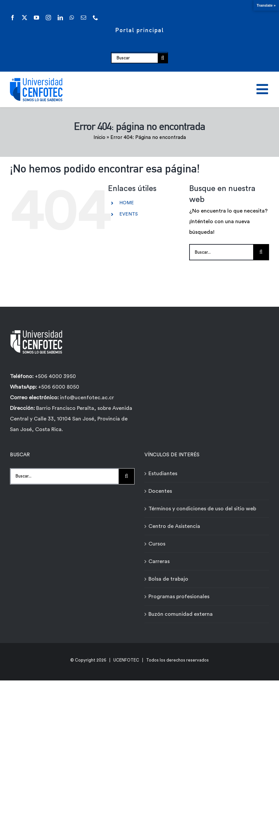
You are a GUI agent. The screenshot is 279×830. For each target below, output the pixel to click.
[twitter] (24, 17)
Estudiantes (162, 473)
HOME (126, 203)
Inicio (99, 137)
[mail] (83, 17)
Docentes (160, 491)
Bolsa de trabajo (168, 579)
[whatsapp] (72, 17)
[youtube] (36, 17)
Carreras (159, 561)
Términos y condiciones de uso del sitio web (202, 508)
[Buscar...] (221, 252)
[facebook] (12, 17)
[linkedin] (60, 17)
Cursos (156, 543)
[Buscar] (134, 58)
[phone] (95, 17)
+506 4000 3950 (55, 376)
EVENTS (128, 214)
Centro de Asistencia (174, 526)
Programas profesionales (178, 596)
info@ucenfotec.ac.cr (87, 397)
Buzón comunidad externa (180, 614)
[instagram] (48, 17)
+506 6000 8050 (58, 387)
